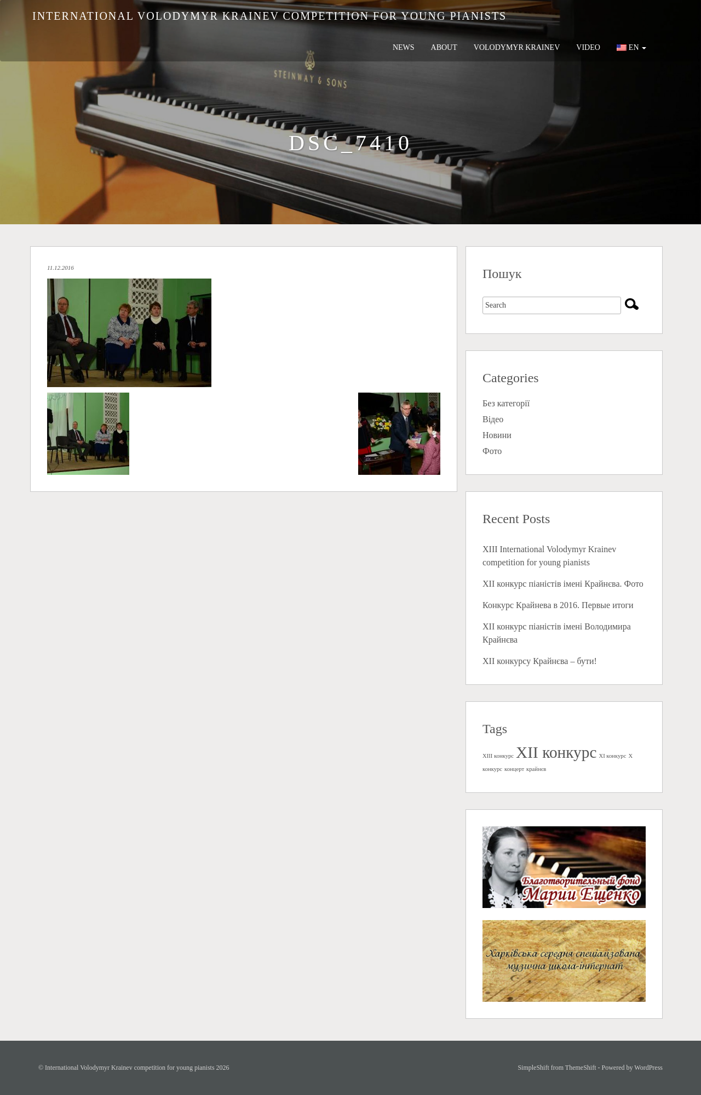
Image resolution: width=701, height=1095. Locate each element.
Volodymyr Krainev (517, 47)
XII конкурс (556, 752)
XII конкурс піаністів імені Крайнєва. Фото (562, 583)
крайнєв (536, 769)
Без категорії (506, 403)
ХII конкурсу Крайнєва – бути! (539, 661)
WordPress (648, 1067)
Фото (492, 451)
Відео (492, 419)
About (444, 47)
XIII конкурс (498, 756)
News (404, 47)
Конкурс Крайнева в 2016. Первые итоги (558, 605)
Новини (497, 435)
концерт (514, 769)
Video (588, 47)
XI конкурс (612, 756)
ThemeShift (580, 1067)
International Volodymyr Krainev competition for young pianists (269, 16)
